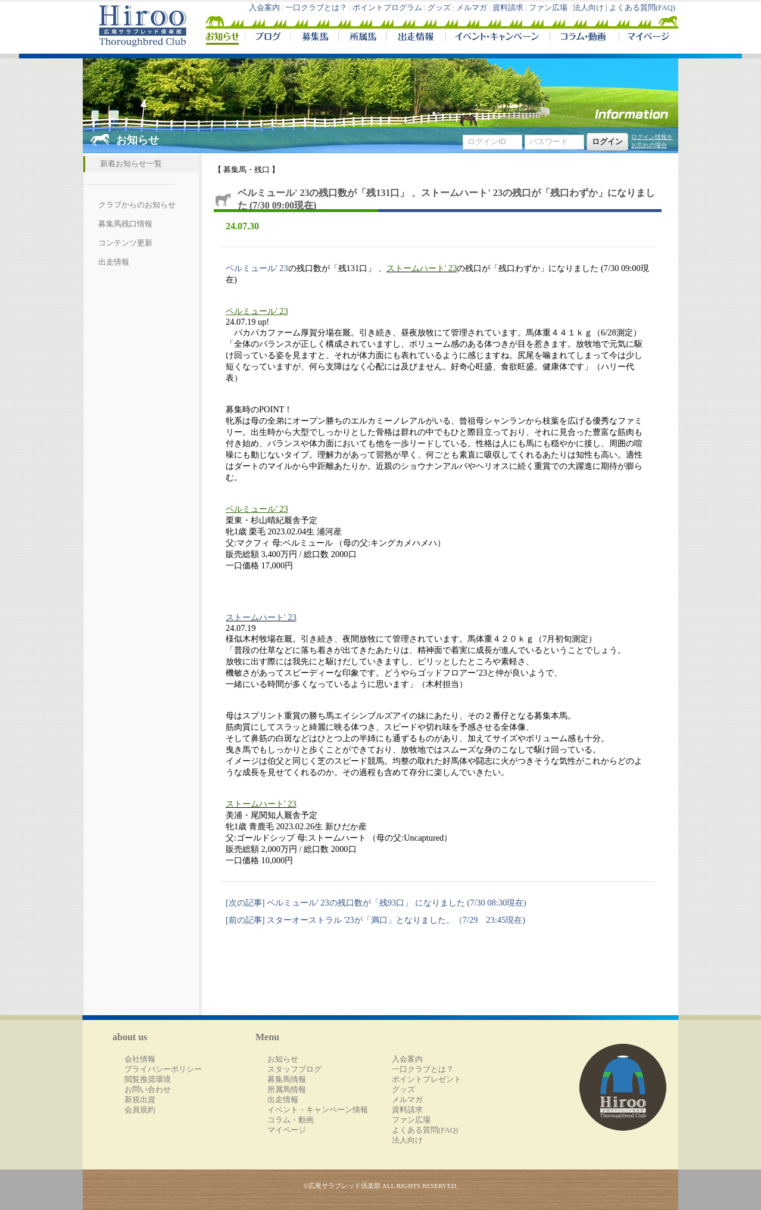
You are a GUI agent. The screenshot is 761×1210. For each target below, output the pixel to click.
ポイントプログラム (387, 8)
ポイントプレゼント (426, 1079)
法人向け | (591, 8)
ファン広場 (548, 8)
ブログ (267, 38)
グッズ (439, 8)
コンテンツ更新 (125, 243)
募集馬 (314, 38)
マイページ (646, 38)
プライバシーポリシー (163, 1069)
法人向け (407, 1140)
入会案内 (264, 8)
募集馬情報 (286, 1079)
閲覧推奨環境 (147, 1079)
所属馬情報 (286, 1089)
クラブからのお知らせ (137, 205)
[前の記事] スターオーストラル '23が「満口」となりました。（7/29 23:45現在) (375, 920)
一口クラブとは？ (316, 8)
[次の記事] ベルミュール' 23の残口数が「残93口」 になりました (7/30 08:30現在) (376, 902)
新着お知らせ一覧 (131, 164)
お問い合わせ (147, 1089)
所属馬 (362, 38)
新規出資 (139, 1100)
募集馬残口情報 (125, 224)
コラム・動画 (584, 38)
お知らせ (282, 1059)
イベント (497, 38)
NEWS (223, 38)
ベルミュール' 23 (257, 268)
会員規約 (139, 1110)
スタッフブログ (294, 1069)
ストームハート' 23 (421, 268)
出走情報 (415, 38)
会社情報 (139, 1059)
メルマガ (471, 8)
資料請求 (507, 8)
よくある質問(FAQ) (642, 8)
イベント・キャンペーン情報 (317, 1110)
